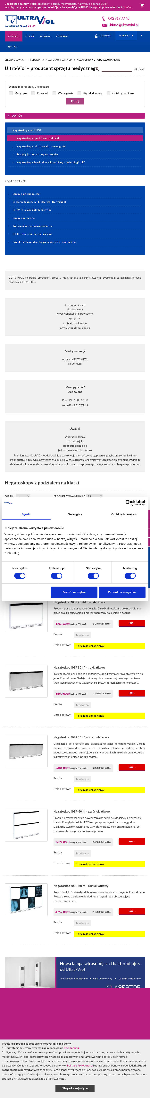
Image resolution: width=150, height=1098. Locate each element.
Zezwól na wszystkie (122, 592)
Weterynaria (65, 93)
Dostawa (45, 36)
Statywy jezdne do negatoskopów (37, 154)
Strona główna (14, 59)
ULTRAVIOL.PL (126, 35)
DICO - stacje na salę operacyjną (32, 234)
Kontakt (13, 47)
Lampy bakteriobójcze (77, 194)
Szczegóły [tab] (75, 514)
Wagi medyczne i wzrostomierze (32, 226)
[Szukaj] (117, 69)
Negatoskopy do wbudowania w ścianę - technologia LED (50, 162)
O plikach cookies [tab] (124, 514)
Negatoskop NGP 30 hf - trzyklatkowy (79, 667)
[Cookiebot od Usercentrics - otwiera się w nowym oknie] (128, 503)
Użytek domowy (93, 93)
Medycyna (21, 93)
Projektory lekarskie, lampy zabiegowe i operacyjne (44, 242)
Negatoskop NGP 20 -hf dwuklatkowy (79, 602)
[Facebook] (141, 35)
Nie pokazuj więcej (75, 1088)
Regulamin (62, 36)
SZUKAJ (139, 69)
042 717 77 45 (118, 18)
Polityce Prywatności (80, 1065)
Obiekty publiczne (123, 93)
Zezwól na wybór (74, 592)
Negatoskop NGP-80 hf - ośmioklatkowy (81, 885)
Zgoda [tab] (26, 514)
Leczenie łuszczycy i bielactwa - (39, 201)
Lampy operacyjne (23, 218)
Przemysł (42, 93)
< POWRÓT (15, 115)
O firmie (29, 36)
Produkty (14, 36)
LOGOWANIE (103, 36)
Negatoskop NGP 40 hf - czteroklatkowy (81, 737)
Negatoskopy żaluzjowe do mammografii (41, 146)
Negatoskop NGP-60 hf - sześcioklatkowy (82, 811)
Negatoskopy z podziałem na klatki (98, 59)
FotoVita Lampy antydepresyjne (32, 210)
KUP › (132, 623)
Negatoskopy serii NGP (58, 59)
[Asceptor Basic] (75, 977)
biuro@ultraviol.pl (124, 25)
